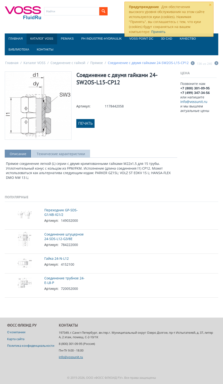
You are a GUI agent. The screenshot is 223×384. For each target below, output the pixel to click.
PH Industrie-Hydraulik (101, 38)
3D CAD (166, 38)
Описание (18, 154)
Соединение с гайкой (67, 62)
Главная (16, 38)
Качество (188, 38)
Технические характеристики (61, 154)
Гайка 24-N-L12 (56, 258)
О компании (16, 332)
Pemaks (67, 38)
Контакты (45, 49)
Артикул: (83, 106)
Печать (85, 123)
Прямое (96, 62)
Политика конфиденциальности (30, 345)
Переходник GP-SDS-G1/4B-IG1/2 (61, 212)
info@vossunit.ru (193, 101)
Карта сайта (15, 339)
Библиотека (19, 49)
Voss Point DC (141, 38)
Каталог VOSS (41, 38)
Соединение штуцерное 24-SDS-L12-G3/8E (64, 236)
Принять (158, 31)
